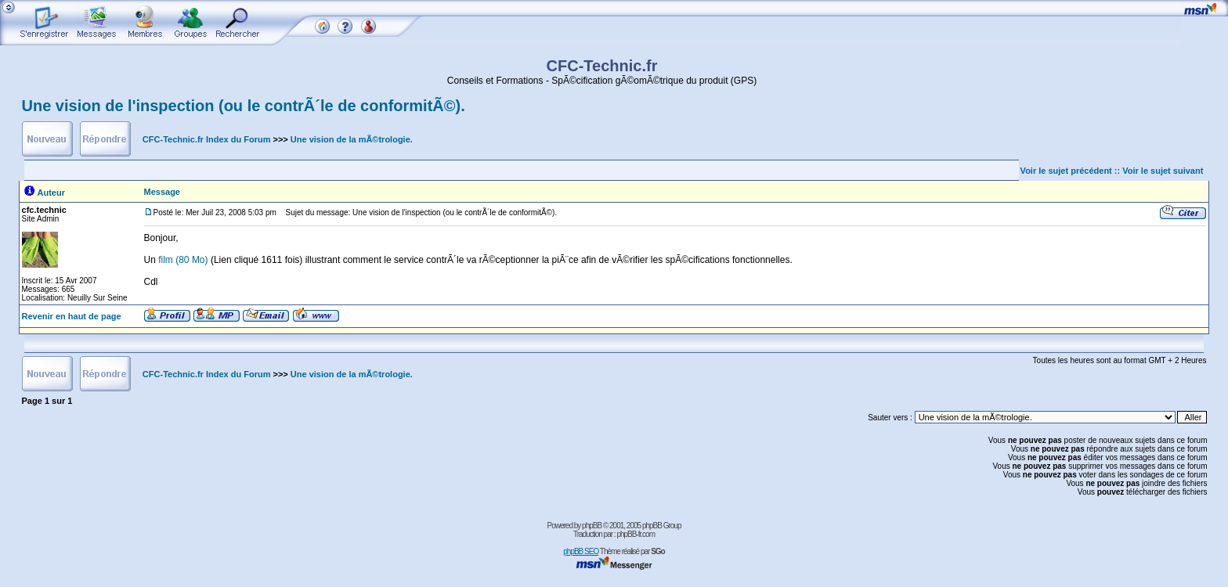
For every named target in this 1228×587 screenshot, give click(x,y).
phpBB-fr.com (635, 534)
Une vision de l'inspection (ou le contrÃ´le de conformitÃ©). (243, 105)
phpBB (591, 525)
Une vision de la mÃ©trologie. (352, 139)
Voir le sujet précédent (1066, 170)
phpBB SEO (580, 551)
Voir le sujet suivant (1162, 170)
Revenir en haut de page (71, 316)
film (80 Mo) (184, 259)
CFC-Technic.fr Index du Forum (207, 139)
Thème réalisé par (632, 551)
